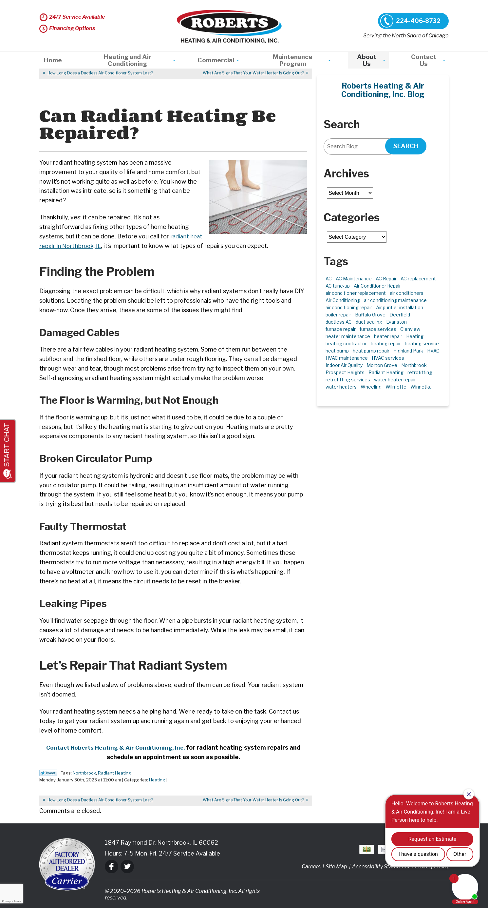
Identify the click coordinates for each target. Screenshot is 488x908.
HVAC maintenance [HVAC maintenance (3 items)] (347, 358)
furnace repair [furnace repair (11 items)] (341, 329)
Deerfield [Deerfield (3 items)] (399, 314)
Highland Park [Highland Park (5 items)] (408, 350)
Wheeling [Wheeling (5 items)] (371, 387)
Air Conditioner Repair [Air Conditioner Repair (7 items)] (377, 286)
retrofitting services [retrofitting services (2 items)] (348, 379)
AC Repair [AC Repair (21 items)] (386, 278)
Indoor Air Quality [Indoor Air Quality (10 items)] (344, 365)
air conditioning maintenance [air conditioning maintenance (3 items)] (395, 300)
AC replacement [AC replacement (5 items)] (418, 278)
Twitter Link (48, 773)
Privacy (6, 901)
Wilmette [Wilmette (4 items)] (395, 387)
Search (405, 146)
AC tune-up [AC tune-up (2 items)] (338, 286)
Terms (17, 901)
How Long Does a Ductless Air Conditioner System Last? (100, 73)
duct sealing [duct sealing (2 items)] (369, 322)
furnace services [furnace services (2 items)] (378, 329)
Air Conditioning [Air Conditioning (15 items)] (343, 300)
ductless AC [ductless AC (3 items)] (339, 322)
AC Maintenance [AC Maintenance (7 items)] (354, 278)
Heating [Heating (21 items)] (414, 336)
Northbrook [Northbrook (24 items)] (414, 365)
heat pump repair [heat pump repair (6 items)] (371, 350)
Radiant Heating (114, 773)
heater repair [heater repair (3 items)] (388, 336)
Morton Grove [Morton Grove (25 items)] (381, 365)
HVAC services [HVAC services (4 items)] (388, 358)
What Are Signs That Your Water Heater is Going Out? (253, 73)
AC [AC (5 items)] (329, 278)
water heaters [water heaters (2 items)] (341, 387)
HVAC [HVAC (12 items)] (433, 350)
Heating (157, 779)
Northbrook (84, 773)
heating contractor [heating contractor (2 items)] (346, 343)
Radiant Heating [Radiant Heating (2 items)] (386, 372)
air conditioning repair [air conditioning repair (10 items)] (349, 307)
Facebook (111, 866)
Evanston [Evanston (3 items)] (396, 322)
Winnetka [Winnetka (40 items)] (421, 387)
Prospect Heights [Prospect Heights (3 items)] (345, 372)
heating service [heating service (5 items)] (422, 343)
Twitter (127, 866)
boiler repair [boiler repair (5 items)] (338, 314)
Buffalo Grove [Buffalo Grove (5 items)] (370, 314)
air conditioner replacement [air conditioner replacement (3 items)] (356, 293)
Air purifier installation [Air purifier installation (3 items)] (399, 307)
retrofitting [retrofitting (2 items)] (419, 372)
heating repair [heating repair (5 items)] (386, 343)
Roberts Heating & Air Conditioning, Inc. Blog (382, 90)
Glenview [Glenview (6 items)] (410, 329)
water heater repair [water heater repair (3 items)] (395, 379)
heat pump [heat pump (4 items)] (337, 350)
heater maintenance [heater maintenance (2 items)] (348, 336)
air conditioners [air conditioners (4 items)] (406, 293)
